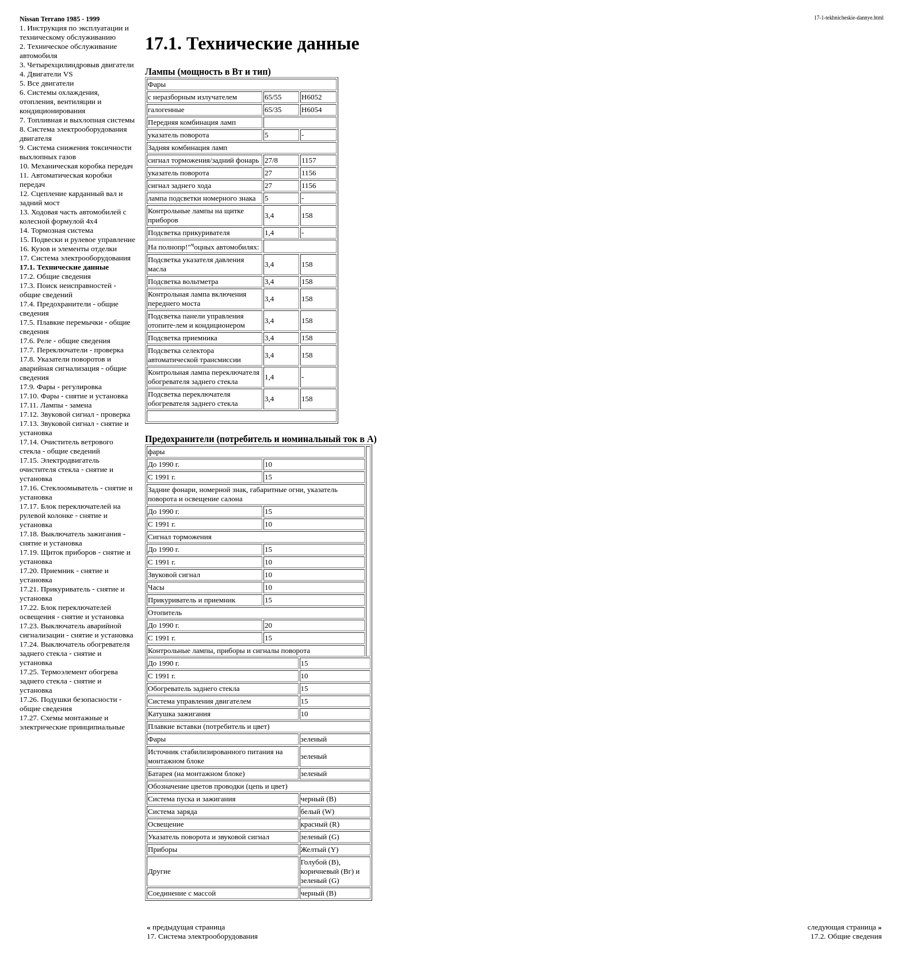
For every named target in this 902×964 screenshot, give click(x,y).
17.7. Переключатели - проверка (72, 349)
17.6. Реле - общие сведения (65, 340)
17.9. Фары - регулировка (61, 386)
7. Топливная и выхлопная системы (77, 120)
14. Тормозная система (56, 230)
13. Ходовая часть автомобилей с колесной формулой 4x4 (73, 216)
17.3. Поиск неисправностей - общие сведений (68, 290)
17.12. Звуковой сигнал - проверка (75, 414)
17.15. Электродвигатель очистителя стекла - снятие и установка (66, 469)
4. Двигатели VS (46, 74)
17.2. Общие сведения (55, 276)
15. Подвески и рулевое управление (77, 239)
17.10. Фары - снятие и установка (74, 395)
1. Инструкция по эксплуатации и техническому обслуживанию (74, 32)
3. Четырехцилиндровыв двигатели (77, 64)
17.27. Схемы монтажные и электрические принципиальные (72, 722)
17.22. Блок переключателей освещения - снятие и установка (72, 612)
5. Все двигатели (47, 83)
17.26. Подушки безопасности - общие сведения (70, 704)
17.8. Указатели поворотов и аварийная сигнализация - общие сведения (73, 368)
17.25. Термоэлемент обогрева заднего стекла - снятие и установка (69, 680)
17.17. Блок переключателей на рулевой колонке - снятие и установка (70, 515)
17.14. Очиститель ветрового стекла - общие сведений (66, 446)
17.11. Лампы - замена (55, 405)
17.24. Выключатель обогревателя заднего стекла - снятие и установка (75, 653)
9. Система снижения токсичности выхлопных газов (76, 152)
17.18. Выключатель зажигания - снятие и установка (72, 538)
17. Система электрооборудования (75, 258)
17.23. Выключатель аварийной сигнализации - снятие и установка (76, 630)
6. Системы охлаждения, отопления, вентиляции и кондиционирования (60, 101)
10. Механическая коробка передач (76, 166)
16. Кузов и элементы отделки (68, 248)
